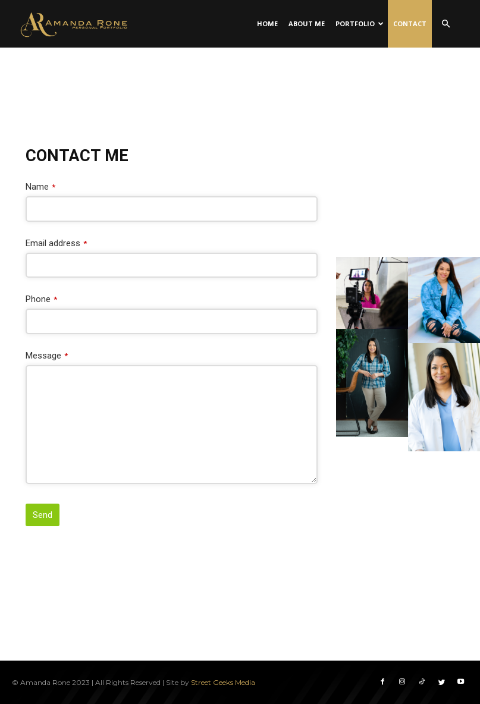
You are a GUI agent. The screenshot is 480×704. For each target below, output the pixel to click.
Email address (56, 243)
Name (40, 186)
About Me (306, 23)
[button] (446, 24)
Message (47, 355)
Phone (41, 299)
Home (267, 23)
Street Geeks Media (223, 681)
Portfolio (359, 23)
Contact (409, 23)
